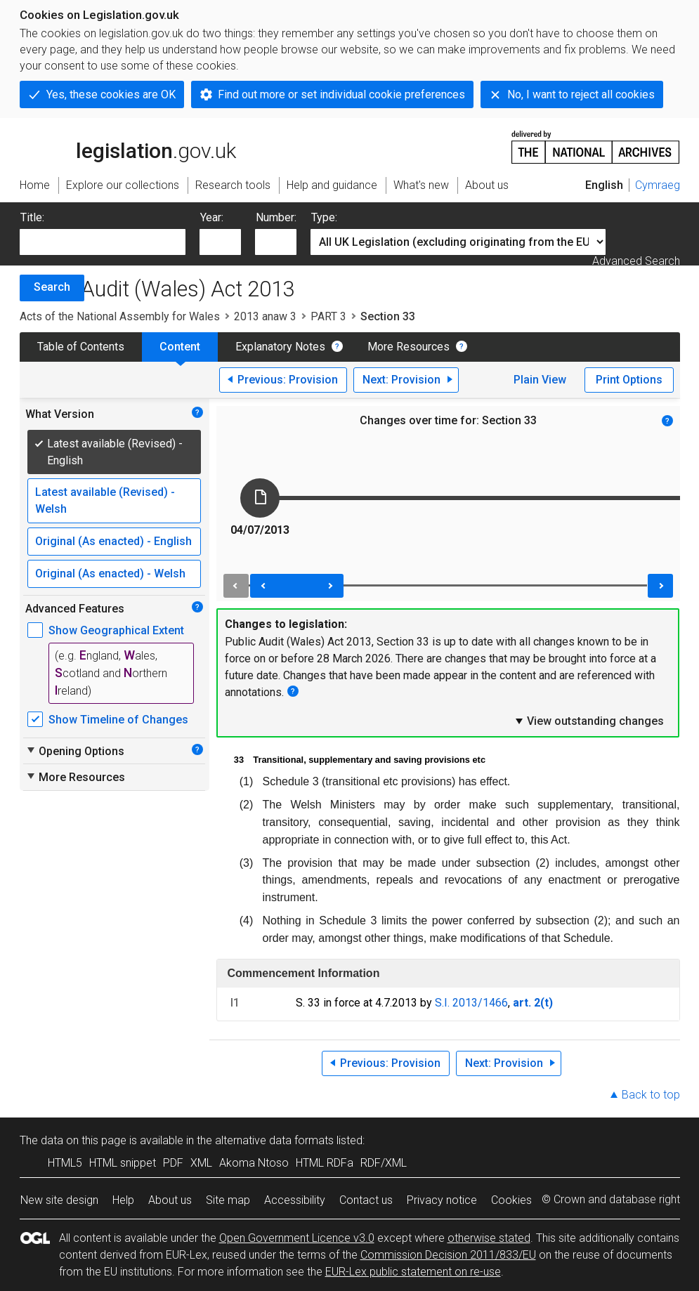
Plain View (540, 379)
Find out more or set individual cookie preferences (341, 94)
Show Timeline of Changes (118, 719)
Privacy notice (442, 1200)
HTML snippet (122, 1162)
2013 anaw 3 (265, 316)
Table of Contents (80, 346)
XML (201, 1162)
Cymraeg (657, 185)
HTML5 (65, 1162)
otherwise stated (489, 1238)
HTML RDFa (324, 1162)
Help (123, 1200)
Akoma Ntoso (254, 1162)
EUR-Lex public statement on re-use (413, 1271)
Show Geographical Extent (116, 630)
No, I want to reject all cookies (581, 94)
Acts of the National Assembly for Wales (120, 316)
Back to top (651, 1094)
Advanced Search (636, 261)
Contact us (366, 1200)
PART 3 (328, 316)
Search (52, 287)
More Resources (408, 346)
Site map (228, 1200)
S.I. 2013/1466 (471, 1002)
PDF (173, 1162)
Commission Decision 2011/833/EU (448, 1254)
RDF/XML (383, 1162)
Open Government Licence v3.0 (296, 1238)
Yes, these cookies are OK (111, 94)
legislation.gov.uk (128, 146)
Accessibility (294, 1200)
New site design (59, 1200)
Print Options (629, 379)
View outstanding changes (589, 721)
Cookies (511, 1200)
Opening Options (74, 751)
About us (170, 1200)
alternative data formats (274, 1140)
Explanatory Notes (280, 346)
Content (179, 346)
